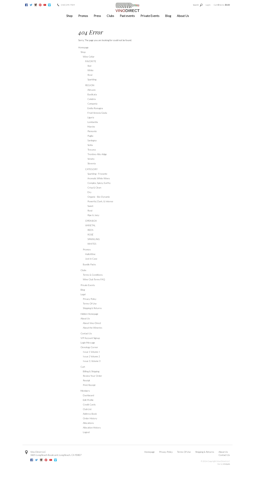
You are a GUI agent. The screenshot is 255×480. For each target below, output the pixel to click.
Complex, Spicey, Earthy (99, 183)
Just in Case (91, 258)
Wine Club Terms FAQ (94, 279)
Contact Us (86, 333)
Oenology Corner (89, 347)
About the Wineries (92, 327)
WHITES (91, 243)
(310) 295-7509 (68, 5)
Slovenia (91, 163)
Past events (127, 16)
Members (85, 390)
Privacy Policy (89, 298)
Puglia (90, 135)
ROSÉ (90, 234)
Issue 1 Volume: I (91, 351)
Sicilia (90, 145)
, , (56, 455)
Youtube (44, 5)
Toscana (91, 149)
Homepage (83, 47)
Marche (91, 126)
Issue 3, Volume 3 (91, 361)
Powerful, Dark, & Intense (100, 201)
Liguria (90, 117)
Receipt (86, 380)
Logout (86, 432)
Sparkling (91, 79)
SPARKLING (93, 239)
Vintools (226, 464)
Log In (208, 5)
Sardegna (91, 140)
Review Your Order (92, 375)
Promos (83, 16)
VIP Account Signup (90, 338)
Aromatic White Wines (98, 178)
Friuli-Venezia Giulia (97, 112)
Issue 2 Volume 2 (91, 356)
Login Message (88, 342)
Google (54, 5)
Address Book (90, 413)
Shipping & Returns (92, 308)
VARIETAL (90, 225)
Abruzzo (91, 89)
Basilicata (92, 94)
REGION (89, 85)
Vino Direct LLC (38, 451)
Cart (83, 366)
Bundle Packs (89, 264)
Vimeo (49, 5)
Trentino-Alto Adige (97, 154)
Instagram (35, 5)
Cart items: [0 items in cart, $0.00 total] (222, 5)
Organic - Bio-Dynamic (98, 196)
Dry (89, 192)
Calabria (91, 99)
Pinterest (40, 5)
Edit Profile (88, 400)
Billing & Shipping (91, 371)
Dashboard (88, 395)
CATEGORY (91, 169)
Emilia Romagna (95, 108)
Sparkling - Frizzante (97, 173)
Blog (168, 16)
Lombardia (92, 122)
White (90, 70)
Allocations (88, 423)
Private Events (149, 16)
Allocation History (92, 427)
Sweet (90, 206)
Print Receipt (89, 385)
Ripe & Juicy (93, 215)
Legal (83, 294)
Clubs (110, 16)
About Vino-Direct (92, 323)
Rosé (90, 74)
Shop (69, 16)
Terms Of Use (90, 303)
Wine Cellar (89, 56)
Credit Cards (89, 404)
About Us (183, 16)
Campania (92, 103)
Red (89, 65)
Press (97, 16)
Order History (90, 418)
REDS (90, 230)
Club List (87, 409)
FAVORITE (90, 61)
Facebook (26, 5)
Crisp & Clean (94, 187)
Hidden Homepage (89, 313)
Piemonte (92, 131)
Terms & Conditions (93, 274)
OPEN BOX (91, 220)
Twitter (31, 5)
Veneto (91, 158)
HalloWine (90, 254)
